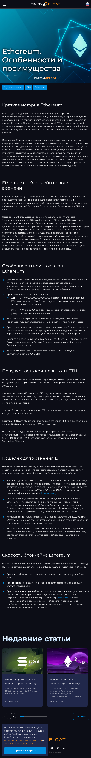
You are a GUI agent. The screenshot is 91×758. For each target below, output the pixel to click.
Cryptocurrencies (13, 87)
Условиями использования (19, 743)
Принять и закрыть (25, 750)
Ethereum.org (48, 493)
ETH (28, 87)
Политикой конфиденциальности (23, 740)
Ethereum (40, 87)
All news (81, 716)
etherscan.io (64, 597)
